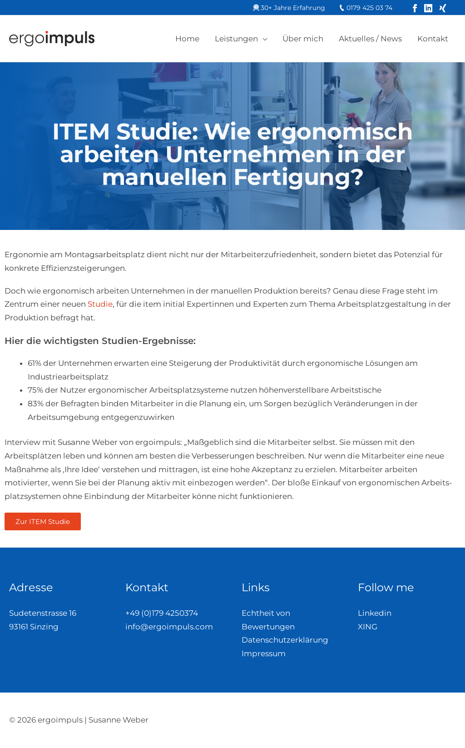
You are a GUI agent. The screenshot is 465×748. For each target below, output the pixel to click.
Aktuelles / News (370, 38)
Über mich (302, 38)
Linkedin (374, 613)
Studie (100, 304)
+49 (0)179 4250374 (161, 613)
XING (367, 626)
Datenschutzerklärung (285, 639)
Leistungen (236, 38)
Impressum (264, 653)
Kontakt (432, 38)
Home (187, 38)
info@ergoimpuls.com (169, 626)
